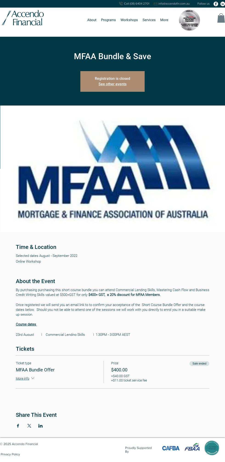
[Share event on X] (29, 426)
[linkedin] (222, 4)
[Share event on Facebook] (18, 426)
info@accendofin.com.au (174, 3)
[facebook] (216, 4)
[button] (92, 20)
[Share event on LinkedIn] (40, 426)
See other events (112, 84)
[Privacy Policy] (10, 454)
